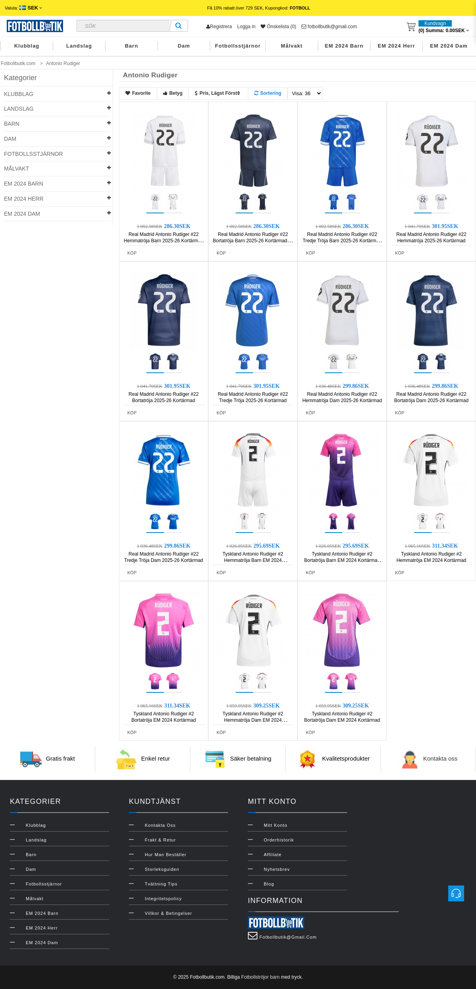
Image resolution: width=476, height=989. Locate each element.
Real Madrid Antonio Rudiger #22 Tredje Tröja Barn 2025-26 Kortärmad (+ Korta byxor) (342, 241)
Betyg (172, 93)
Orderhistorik (279, 840)
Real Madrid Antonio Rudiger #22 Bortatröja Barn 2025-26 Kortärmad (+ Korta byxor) (253, 241)
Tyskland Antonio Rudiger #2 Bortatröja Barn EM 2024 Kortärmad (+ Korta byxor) (342, 560)
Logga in (246, 26)
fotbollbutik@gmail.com (329, 26)
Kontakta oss (440, 758)
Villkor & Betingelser (168, 913)
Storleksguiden (162, 869)
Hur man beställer (165, 854)
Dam (184, 46)
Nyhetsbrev (277, 869)
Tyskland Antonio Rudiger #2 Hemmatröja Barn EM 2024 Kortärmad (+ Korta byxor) (253, 560)
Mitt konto (276, 825)
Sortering (267, 93)
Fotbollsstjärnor (238, 46)
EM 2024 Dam (449, 46)
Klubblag (27, 46)
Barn (131, 46)
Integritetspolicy (163, 898)
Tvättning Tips (161, 884)
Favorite (138, 93)
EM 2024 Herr (396, 46)
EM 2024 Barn (344, 46)
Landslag (79, 46)
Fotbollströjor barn (260, 977)
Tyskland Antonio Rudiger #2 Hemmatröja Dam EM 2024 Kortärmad (253, 720)
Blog (269, 884)
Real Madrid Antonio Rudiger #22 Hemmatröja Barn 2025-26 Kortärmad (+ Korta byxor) (163, 241)
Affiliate (273, 854)
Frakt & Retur (160, 840)
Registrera (219, 26)
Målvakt (292, 46)
